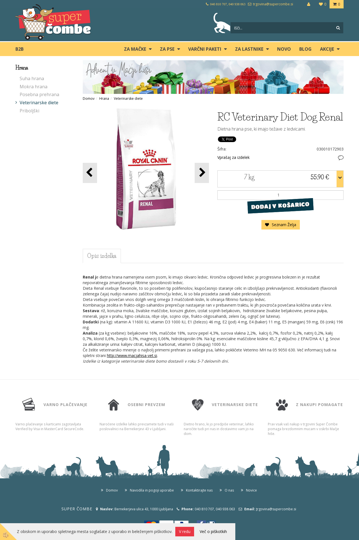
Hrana (104, 98)
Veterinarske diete (39, 102)
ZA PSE (167, 49)
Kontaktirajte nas (199, 490)
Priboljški (29, 111)
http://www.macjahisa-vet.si (132, 355)
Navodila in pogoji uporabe (152, 490)
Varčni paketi (204, 49)
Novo (284, 49)
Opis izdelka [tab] (101, 255)
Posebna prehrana (39, 94)
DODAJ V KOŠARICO (280, 205)
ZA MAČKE (135, 49)
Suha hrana (32, 78)
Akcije (327, 49)
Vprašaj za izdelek (233, 157)
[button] (202, 173)
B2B (19, 49)
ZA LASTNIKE (249, 49)
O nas (229, 490)
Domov (89, 98)
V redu (184, 531)
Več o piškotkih (213, 531)
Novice (251, 490)
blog (305, 49)
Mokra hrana (33, 87)
